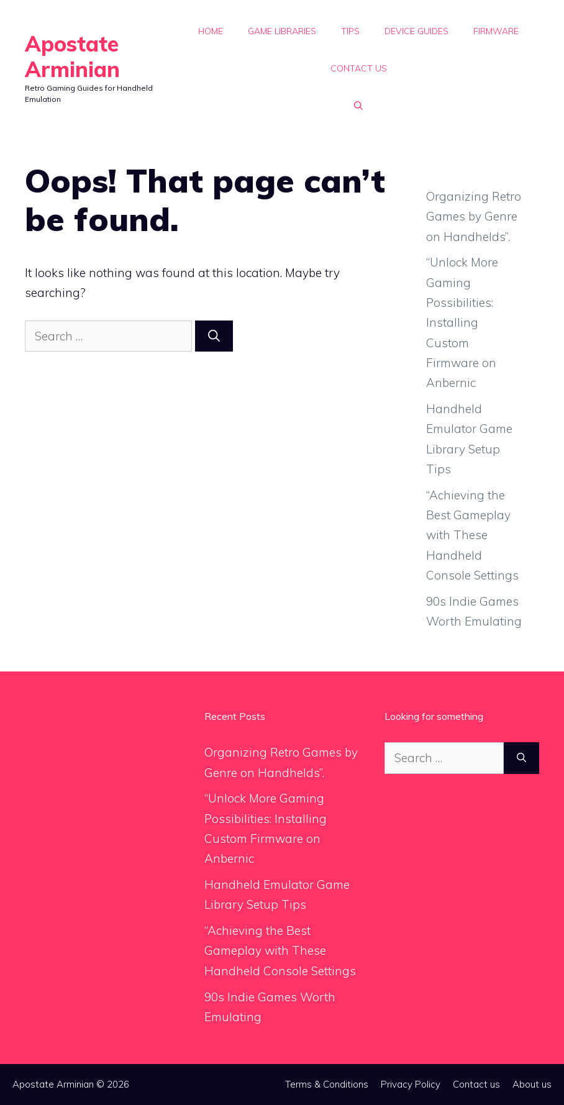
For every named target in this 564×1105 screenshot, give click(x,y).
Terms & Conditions (326, 1084)
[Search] (214, 336)
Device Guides (416, 31)
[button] (358, 105)
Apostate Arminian (72, 56)
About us (532, 1084)
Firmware (496, 31)
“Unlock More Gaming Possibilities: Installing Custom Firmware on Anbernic (462, 322)
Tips (350, 31)
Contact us (358, 68)
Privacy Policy (410, 1084)
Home (210, 31)
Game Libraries (282, 31)
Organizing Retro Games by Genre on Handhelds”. (473, 216)
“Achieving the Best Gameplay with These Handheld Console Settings (472, 535)
